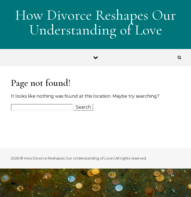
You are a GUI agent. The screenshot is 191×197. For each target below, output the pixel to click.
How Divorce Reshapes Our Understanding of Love (95, 22)
